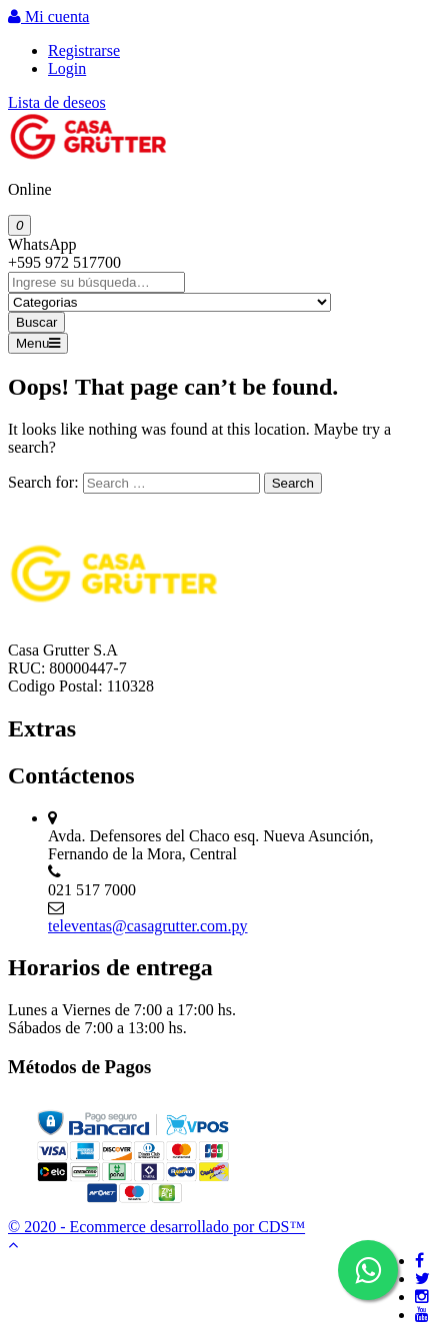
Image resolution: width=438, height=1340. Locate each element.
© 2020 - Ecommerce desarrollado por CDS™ (156, 1226)
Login (67, 68)
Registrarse (84, 50)
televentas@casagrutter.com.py (148, 925)
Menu (38, 343)
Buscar (36, 322)
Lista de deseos (57, 102)
